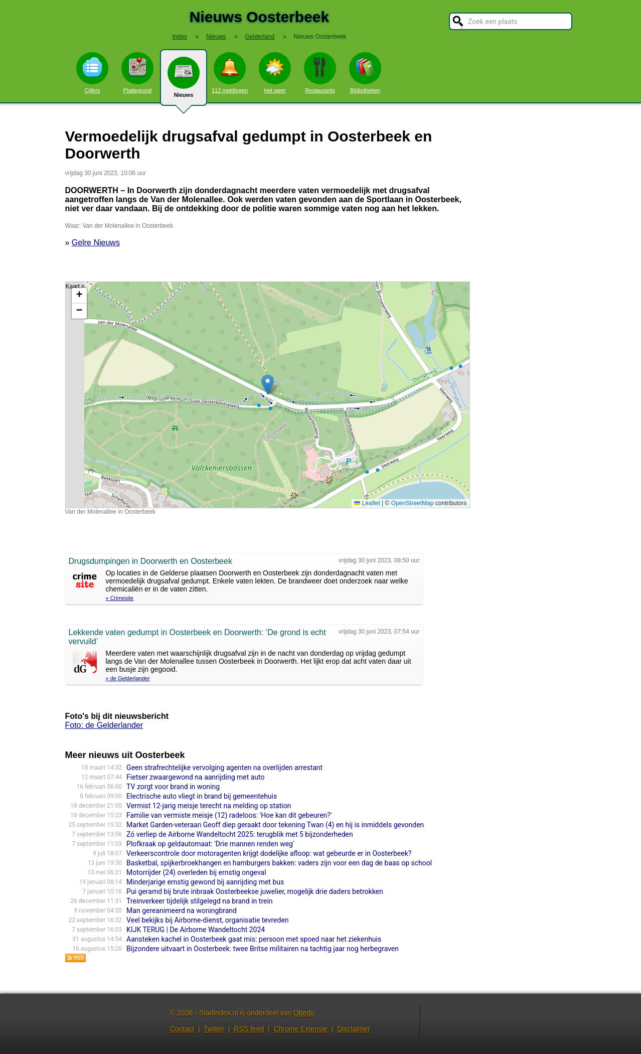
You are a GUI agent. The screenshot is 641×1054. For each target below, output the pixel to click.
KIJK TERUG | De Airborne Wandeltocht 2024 (195, 930)
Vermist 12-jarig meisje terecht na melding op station (208, 806)
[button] (267, 384)
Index (180, 36)
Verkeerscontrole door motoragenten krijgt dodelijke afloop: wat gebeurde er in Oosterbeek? (268, 853)
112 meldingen (230, 72)
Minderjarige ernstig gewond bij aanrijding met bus (205, 882)
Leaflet (367, 503)
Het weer (275, 72)
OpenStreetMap (412, 503)
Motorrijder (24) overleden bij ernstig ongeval (196, 872)
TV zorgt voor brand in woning (173, 787)
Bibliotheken (365, 72)
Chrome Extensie (300, 1029)
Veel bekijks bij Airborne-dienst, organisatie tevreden (207, 920)
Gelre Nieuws (96, 242)
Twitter (214, 1029)
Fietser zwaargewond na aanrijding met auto (195, 777)
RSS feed (249, 1029)
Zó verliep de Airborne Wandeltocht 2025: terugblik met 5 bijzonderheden (239, 834)
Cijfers (92, 72)
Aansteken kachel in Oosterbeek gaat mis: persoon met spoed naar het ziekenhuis (253, 939)
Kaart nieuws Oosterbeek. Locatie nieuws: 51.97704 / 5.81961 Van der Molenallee (266, 395)
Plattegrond (137, 72)
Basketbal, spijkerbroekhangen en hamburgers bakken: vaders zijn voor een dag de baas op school (279, 863)
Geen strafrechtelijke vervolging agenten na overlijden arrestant (224, 768)
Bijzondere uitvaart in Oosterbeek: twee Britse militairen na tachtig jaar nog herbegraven (262, 949)
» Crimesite (120, 598)
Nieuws (184, 81)
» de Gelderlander (128, 678)
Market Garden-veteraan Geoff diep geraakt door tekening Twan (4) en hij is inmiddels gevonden (275, 825)
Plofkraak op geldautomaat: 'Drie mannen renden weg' (210, 844)
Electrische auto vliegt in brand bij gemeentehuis (201, 796)
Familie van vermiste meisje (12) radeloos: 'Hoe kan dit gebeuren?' (229, 815)
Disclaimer (353, 1029)
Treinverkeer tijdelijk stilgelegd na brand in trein (199, 901)
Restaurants (320, 72)
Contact (182, 1029)
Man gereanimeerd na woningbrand (181, 911)
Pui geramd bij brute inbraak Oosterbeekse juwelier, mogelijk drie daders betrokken (254, 891)
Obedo (303, 1013)
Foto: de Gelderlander (104, 725)
